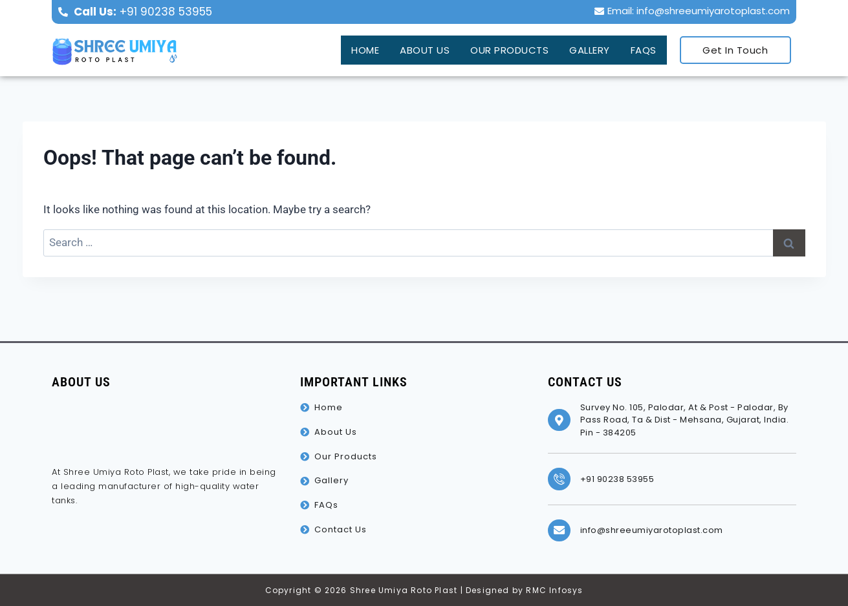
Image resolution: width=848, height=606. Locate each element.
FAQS (643, 48)
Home (354, 48)
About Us (415, 48)
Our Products (503, 48)
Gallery (586, 48)
